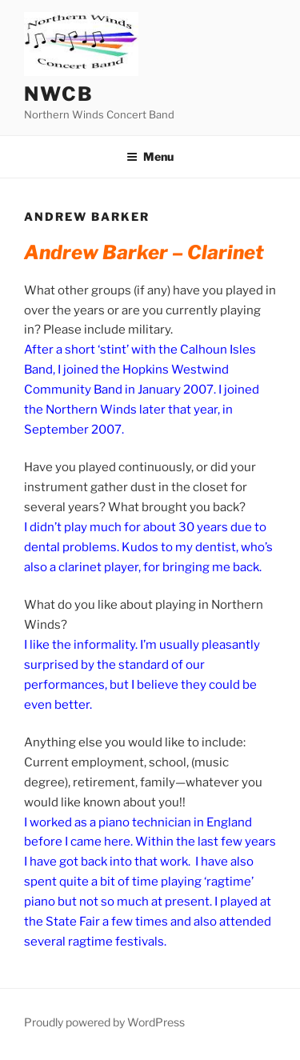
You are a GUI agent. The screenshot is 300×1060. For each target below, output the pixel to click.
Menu (150, 156)
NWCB (59, 94)
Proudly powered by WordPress (104, 1022)
